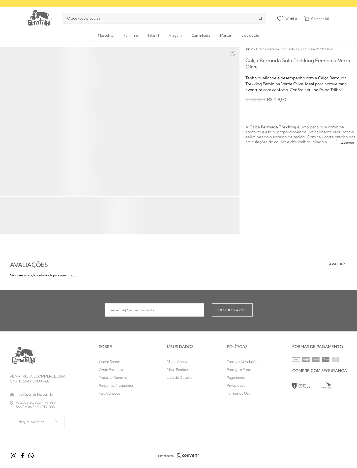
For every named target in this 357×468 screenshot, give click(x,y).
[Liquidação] (250, 35)
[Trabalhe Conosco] (116, 377)
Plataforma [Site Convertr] (178, 455)
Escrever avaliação (337, 264)
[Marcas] (226, 35)
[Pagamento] (243, 377)
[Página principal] (39, 18)
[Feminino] (130, 35)
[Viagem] (175, 35)
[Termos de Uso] (243, 393)
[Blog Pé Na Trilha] (37, 422)
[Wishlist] (287, 18)
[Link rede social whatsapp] (31, 455)
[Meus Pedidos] (180, 370)
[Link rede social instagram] (13, 455)
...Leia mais (347, 142)
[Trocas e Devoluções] (243, 362)
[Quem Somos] (116, 362)
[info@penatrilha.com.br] (37, 394)
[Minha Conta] (180, 362)
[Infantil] (153, 35)
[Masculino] (106, 35)
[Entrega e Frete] (243, 370)
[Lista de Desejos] (180, 377)
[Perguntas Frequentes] (116, 385)
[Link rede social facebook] (22, 455)
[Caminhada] (201, 35)
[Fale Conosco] (116, 393)
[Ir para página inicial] (249, 49)
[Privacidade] (243, 385)
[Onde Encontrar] (116, 370)
